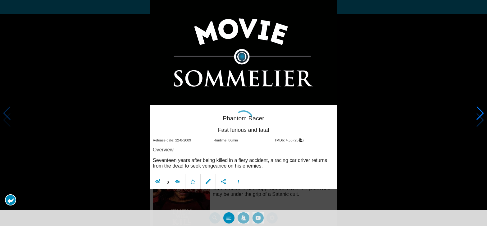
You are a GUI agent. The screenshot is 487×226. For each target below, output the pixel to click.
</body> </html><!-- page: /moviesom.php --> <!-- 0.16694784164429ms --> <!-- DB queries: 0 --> (243, 113)
